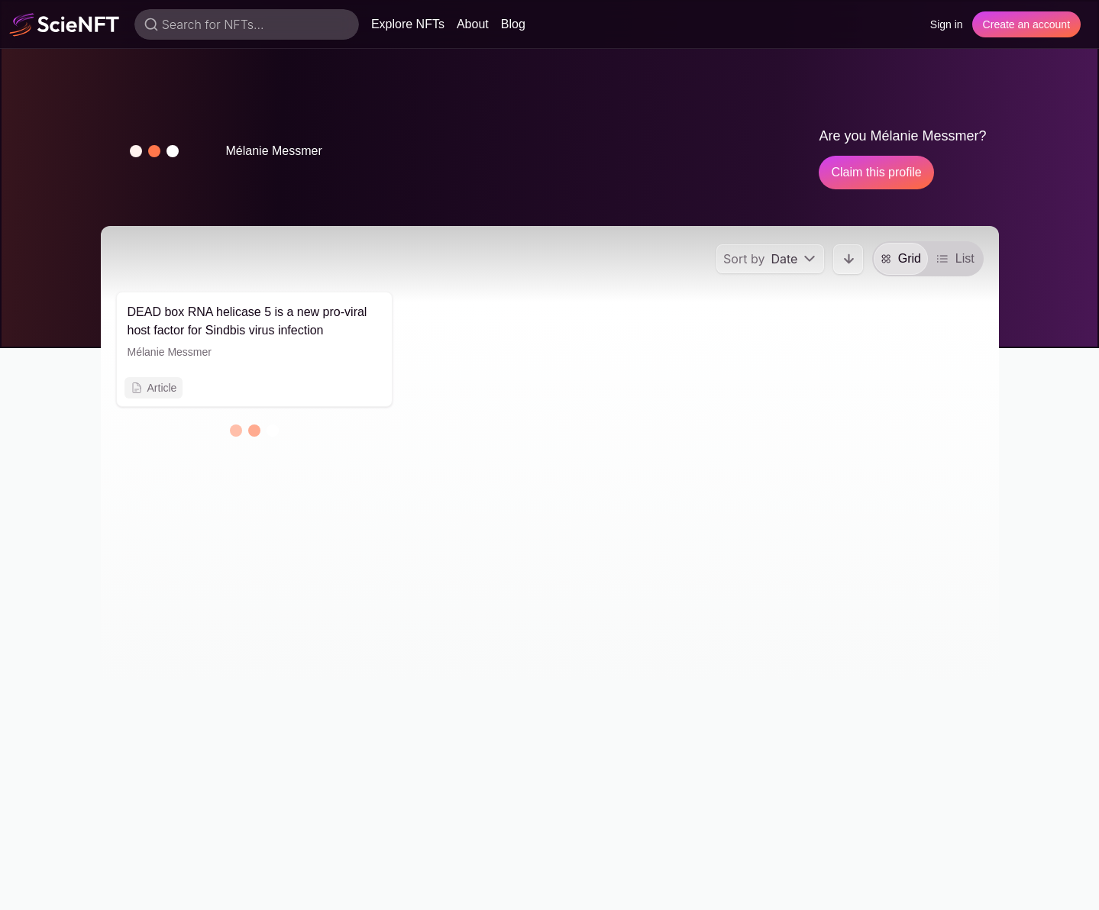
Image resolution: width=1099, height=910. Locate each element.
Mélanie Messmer (170, 352)
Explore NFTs (407, 24)
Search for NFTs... (213, 24)
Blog (513, 24)
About (473, 24)
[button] (154, 151)
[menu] (770, 258)
